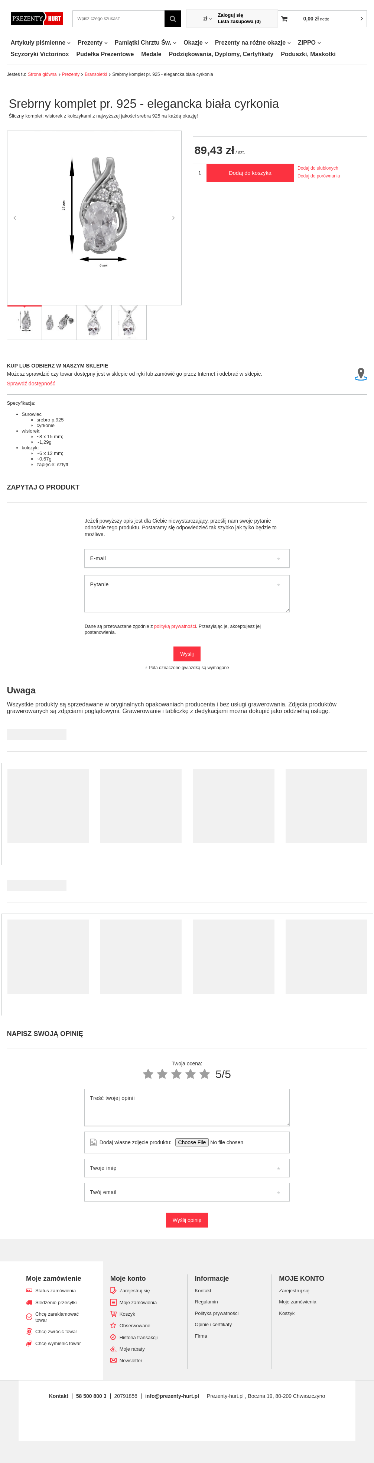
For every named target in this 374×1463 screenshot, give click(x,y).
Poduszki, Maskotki (308, 54)
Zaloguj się (230, 15)
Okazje (193, 42)
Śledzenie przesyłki (56, 1302)
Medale (151, 54)
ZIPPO (307, 42)
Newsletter (131, 1360)
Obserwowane (135, 1325)
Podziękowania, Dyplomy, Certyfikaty (221, 54)
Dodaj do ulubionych (317, 168)
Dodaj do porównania (318, 176)
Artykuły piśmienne (38, 42)
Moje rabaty (132, 1349)
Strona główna (42, 74)
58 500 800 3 (91, 1396)
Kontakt (58, 1396)
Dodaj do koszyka (250, 173)
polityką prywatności (175, 626)
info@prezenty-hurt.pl (172, 1396)
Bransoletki (96, 74)
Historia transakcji (139, 1337)
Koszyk (127, 1314)
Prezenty (90, 42)
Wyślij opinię (187, 1220)
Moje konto (128, 1278)
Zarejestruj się (135, 1290)
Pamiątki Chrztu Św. (143, 42)
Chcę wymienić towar (58, 1343)
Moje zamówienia (138, 1302)
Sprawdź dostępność (31, 383)
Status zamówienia (55, 1290)
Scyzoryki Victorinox (40, 54)
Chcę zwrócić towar (56, 1331)
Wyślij (186, 654)
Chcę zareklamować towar (57, 1317)
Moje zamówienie (53, 1278)
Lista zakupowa (239, 21)
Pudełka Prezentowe (105, 54)
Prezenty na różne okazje (250, 42)
